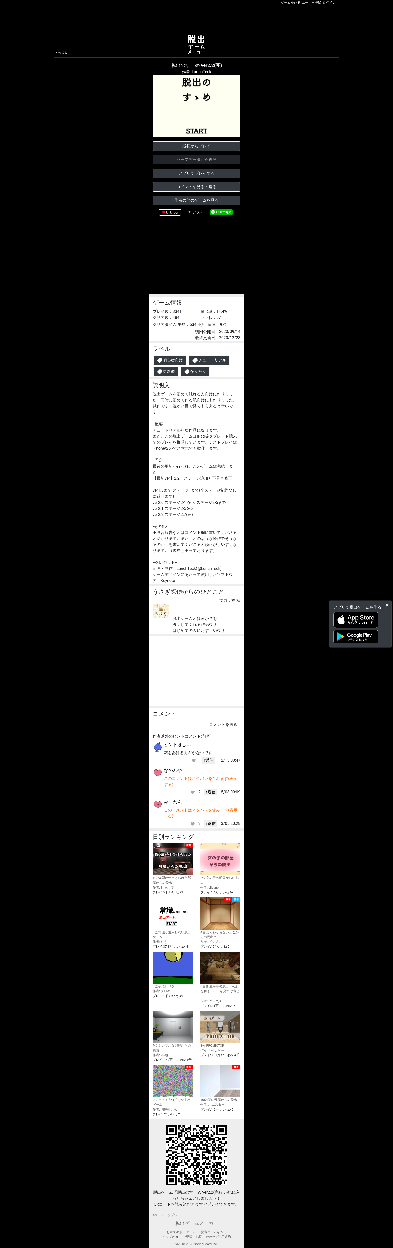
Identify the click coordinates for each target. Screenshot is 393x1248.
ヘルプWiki (170, 1237)
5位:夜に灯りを (173, 970)
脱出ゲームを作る (214, 1232)
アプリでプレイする (196, 173)
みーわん (173, 802)
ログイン (329, 2)
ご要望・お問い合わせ (199, 1237)
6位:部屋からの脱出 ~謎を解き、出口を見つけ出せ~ (220, 975)
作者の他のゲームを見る (196, 200)
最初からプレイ (196, 146)
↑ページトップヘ (165, 1215)
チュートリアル (209, 360)
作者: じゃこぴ (163, 887)
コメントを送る (223, 724)
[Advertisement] (196, 18)
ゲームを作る (291, 2)
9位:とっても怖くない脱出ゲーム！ (173, 1086)
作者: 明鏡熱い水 (165, 1109)
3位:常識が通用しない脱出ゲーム (173, 918)
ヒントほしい (177, 744)
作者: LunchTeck (196, 71)
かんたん (195, 372)
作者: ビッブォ (210, 942)
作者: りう (160, 942)
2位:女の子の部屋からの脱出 (220, 864)
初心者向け (170, 360)
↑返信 (208, 760)
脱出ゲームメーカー (196, 1223)
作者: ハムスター (212, 1104)
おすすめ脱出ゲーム (181, 1232)
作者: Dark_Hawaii (213, 1050)
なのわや (173, 770)
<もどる (62, 52)
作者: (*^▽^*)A (210, 1001)
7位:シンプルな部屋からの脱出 (173, 1031)
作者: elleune (209, 887)
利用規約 (224, 1237)
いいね (172, 212)
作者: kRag (160, 1055)
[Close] (387, 605)
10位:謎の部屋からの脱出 (220, 1083)
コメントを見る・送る (196, 186)
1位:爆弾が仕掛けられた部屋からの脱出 (173, 864)
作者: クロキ (161, 991)
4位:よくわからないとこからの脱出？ (220, 918)
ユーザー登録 (311, 2)
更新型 (166, 372)
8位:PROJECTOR (220, 1029)
